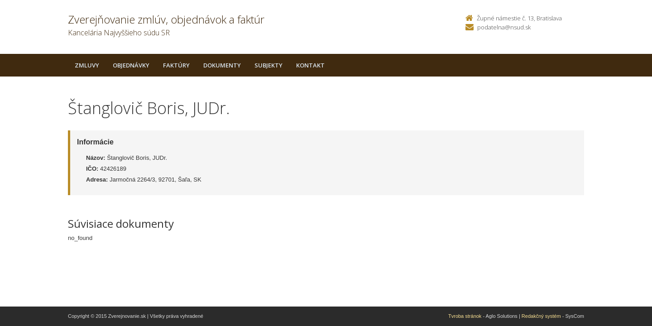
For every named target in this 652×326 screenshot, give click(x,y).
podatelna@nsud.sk (504, 27)
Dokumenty (222, 65)
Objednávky (131, 65)
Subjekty (268, 65)
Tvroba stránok (464, 316)
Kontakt (310, 65)
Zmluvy (87, 65)
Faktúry (176, 65)
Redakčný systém (541, 316)
